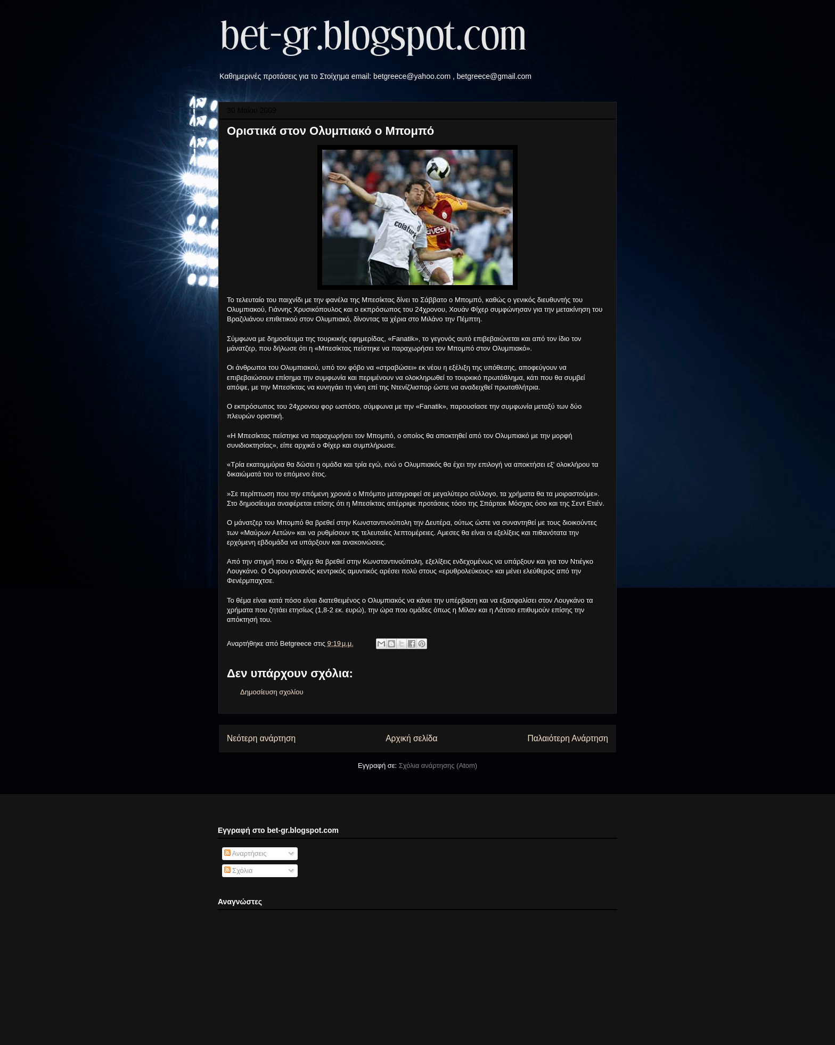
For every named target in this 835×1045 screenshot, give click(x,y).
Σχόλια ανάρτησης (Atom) (438, 765)
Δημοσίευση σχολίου (272, 692)
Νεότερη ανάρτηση (261, 738)
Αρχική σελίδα (411, 738)
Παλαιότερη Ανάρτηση (567, 738)
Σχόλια (238, 870)
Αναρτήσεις (245, 853)
